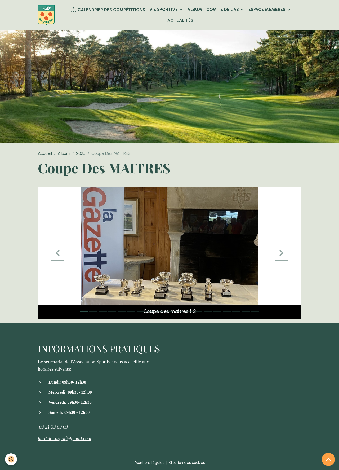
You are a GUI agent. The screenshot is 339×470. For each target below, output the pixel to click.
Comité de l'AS (223, 9)
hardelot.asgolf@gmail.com (64, 438)
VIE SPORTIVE (164, 9)
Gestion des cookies (188, 462)
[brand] (47, 15)
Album (195, 9)
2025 (81, 153)
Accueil (45, 153)
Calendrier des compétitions (108, 9)
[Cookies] (11, 459)
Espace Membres (268, 9)
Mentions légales (147, 462)
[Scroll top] (328, 459)
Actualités (181, 20)
